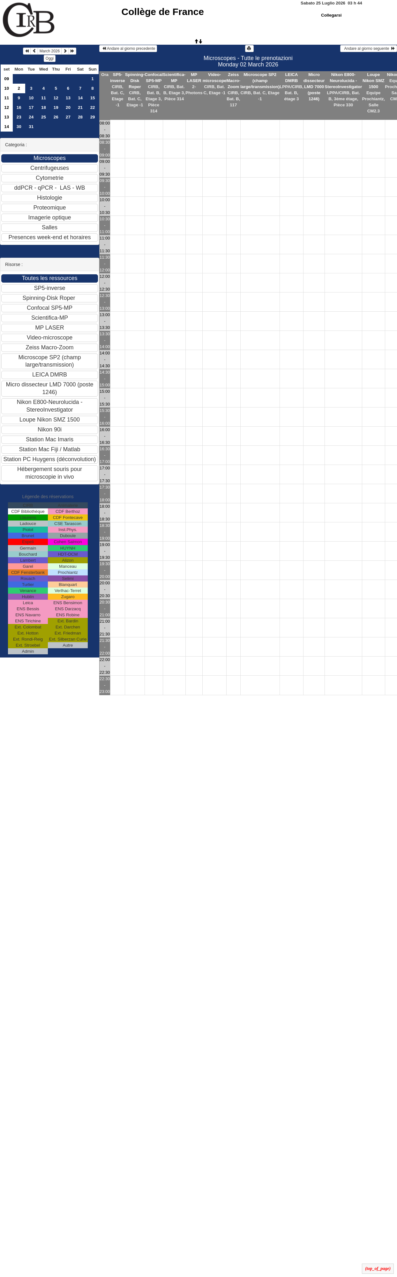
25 (43, 117)
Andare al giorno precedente (128, 48)
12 (56, 97)
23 (19, 117)
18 (43, 107)
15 (92, 97)
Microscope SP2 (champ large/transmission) (260, 80)
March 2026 (50, 51)
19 (56, 107)
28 (80, 117)
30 (19, 126)
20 (68, 107)
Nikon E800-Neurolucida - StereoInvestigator (343, 80)
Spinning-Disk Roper (135, 80)
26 (56, 117)
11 (6, 97)
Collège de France (163, 11)
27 (68, 117)
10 (6, 88)
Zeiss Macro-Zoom (233, 80)
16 (19, 107)
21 (80, 107)
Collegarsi (331, 15)
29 (92, 117)
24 (31, 117)
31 (31, 126)
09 (6, 78)
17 (31, 107)
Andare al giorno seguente (368, 48)
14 (80, 97)
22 (92, 107)
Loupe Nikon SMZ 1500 (374, 80)
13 (68, 97)
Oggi (50, 58)
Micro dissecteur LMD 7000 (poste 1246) (314, 86)
